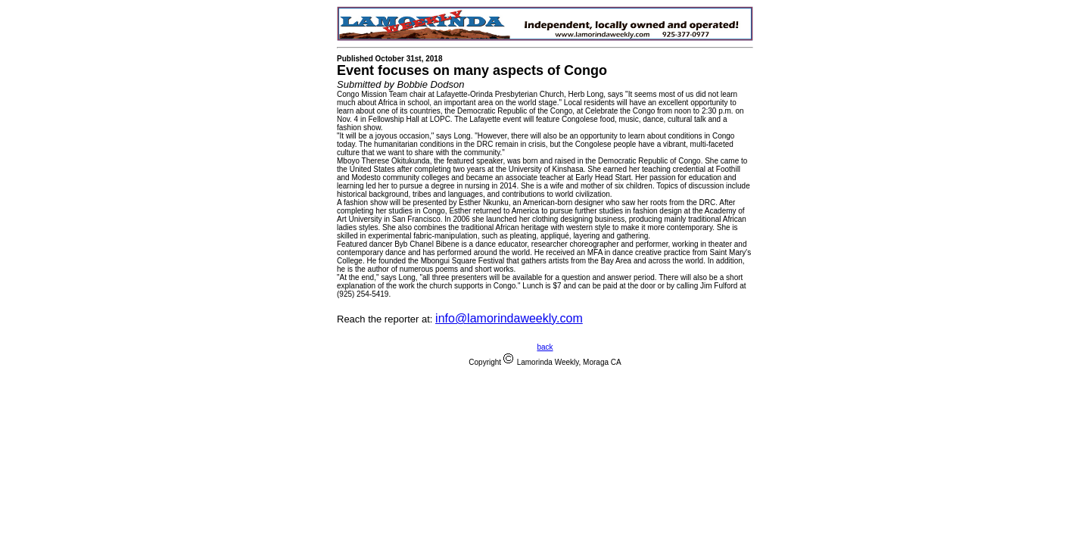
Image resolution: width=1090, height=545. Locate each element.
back (545, 347)
